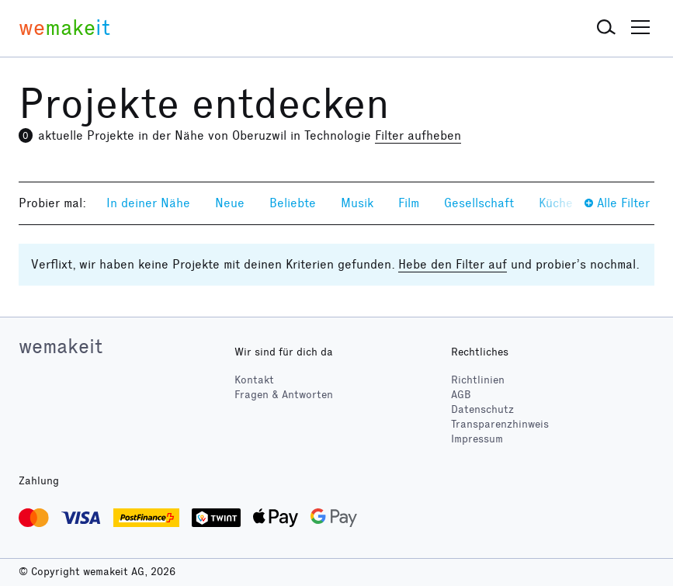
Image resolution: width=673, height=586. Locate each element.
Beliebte (292, 203)
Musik (357, 203)
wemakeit (60, 346)
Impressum (477, 439)
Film (408, 203)
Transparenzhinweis (500, 424)
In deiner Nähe (148, 203)
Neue (230, 203)
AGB (461, 394)
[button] (606, 28)
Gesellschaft (479, 203)
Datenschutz (482, 409)
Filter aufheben (418, 135)
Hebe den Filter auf (452, 264)
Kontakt (254, 380)
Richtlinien (478, 380)
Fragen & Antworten (283, 394)
